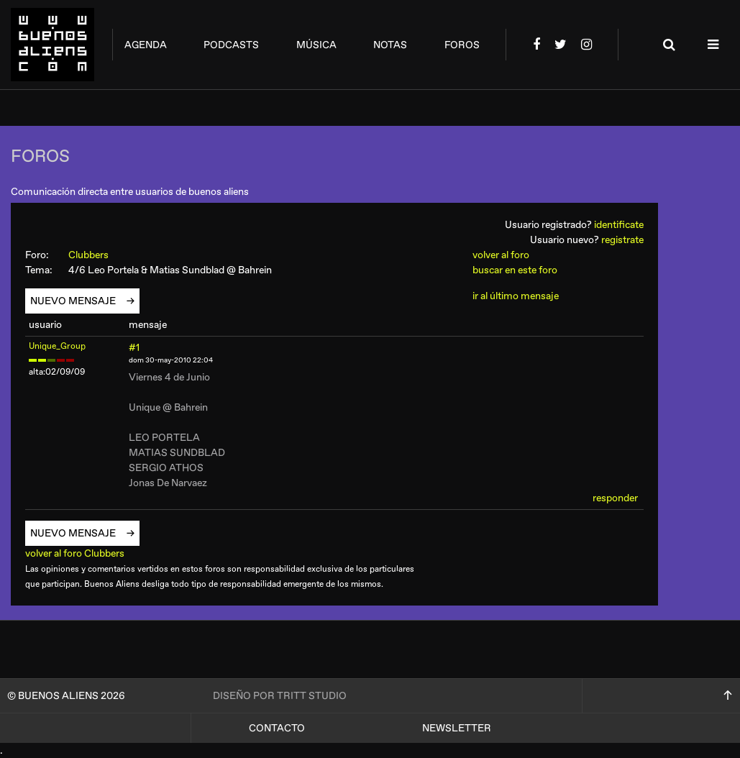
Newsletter (456, 728)
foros (462, 45)
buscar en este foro (514, 270)
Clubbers (95, 255)
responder (615, 498)
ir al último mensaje (515, 296)
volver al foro (500, 255)
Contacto (277, 728)
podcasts (231, 45)
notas (390, 45)
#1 (134, 348)
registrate (622, 240)
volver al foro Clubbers (80, 553)
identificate (619, 225)
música (316, 45)
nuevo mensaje (78, 301)
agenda (145, 45)
